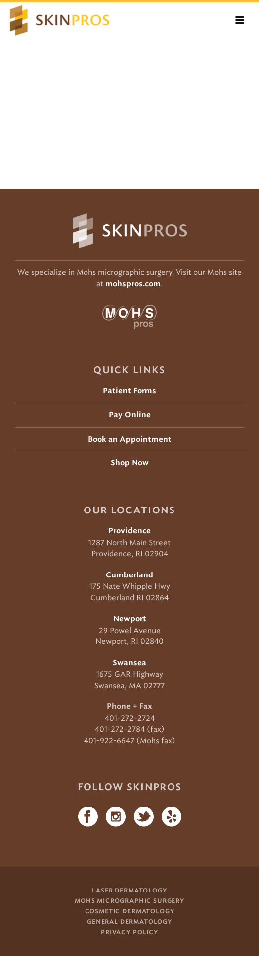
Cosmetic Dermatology (129, 911)
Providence (129, 531)
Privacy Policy (129, 932)
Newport (129, 619)
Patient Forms (129, 391)
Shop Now (130, 463)
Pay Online (130, 415)
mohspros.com (133, 284)
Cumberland (129, 575)
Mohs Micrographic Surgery (129, 901)
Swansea (129, 663)
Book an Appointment (130, 439)
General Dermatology (129, 922)
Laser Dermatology (129, 890)
